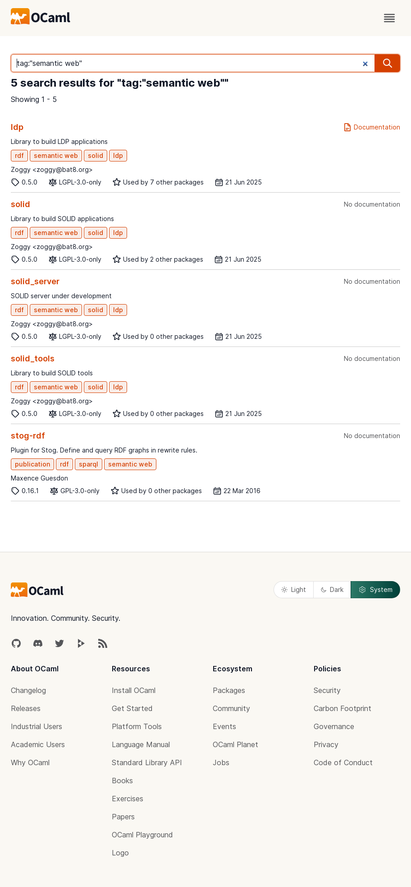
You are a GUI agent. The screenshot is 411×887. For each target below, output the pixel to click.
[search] (387, 63)
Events (224, 726)
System (375, 590)
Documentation (371, 127)
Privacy (326, 744)
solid (95, 155)
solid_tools (33, 358)
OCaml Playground (142, 834)
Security (327, 690)
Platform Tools (137, 726)
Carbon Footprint (342, 708)
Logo (120, 852)
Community (231, 708)
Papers (123, 816)
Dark (332, 589)
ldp (17, 127)
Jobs (221, 762)
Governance (334, 726)
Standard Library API (147, 762)
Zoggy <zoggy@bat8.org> (52, 169)
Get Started (132, 708)
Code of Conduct (343, 762)
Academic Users (38, 744)
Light (293, 589)
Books (122, 780)
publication (32, 464)
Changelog (28, 690)
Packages (229, 690)
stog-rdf (28, 435)
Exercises (127, 798)
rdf (19, 155)
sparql (88, 464)
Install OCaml (133, 690)
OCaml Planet (235, 744)
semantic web (56, 155)
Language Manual (141, 744)
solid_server (35, 281)
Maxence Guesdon (39, 478)
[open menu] (389, 18)
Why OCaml (30, 762)
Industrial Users (36, 726)
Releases (26, 708)
